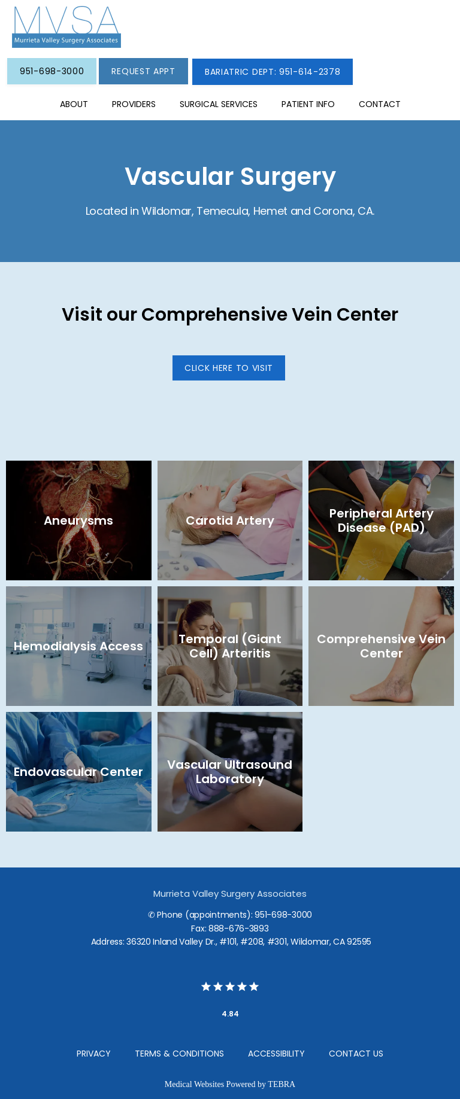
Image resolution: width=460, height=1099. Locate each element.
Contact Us (356, 1054)
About (74, 104)
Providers (134, 104)
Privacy (94, 1054)
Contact (380, 104)
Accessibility (276, 1054)
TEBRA (281, 1084)
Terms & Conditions (179, 1054)
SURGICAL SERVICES (219, 104)
